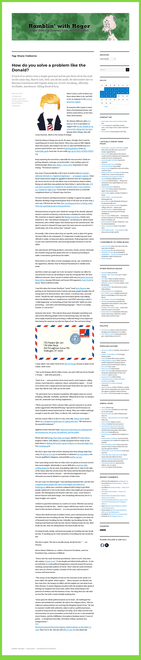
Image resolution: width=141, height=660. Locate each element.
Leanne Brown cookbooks (109, 438)
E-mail (103, 125)
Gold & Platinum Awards (109, 360)
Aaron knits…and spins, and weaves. (112, 148)
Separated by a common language (111, 383)
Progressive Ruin (106, 377)
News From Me (106, 369)
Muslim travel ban (72, 217)
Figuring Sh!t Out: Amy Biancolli (111, 172)
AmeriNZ (104, 273)
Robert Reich (79, 419)
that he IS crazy (49, 454)
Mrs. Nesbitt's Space (107, 293)
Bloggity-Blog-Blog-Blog (109, 275)
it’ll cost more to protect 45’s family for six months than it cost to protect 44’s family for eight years (64, 187)
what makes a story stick (62, 165)
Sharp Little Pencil (107, 312)
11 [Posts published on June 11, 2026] (118, 92)
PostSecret (104, 375)
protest (19, 101)
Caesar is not (50, 561)
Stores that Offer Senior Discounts (112, 455)
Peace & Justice (106, 216)
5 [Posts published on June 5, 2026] (122, 89)
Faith (103, 491)
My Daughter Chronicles (109, 299)
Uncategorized (16, 96)
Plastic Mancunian (107, 496)
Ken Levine (104, 367)
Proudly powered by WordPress (46, 649)
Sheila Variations (106, 387)
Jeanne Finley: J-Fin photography (111, 197)
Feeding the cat (123, 481)
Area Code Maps (106, 409)
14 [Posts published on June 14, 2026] (102, 96)
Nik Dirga (104, 301)
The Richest (105, 393)
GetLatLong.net (106, 434)
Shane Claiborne (17, 103)
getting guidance (72, 148)
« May (106, 106)
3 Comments (16, 106)
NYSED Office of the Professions (111, 451)
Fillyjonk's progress (107, 283)
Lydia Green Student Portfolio (110, 205)
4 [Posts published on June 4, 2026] (118, 89)
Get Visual (104, 181)
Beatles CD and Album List (109, 354)
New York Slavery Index (108, 444)
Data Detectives (106, 246)
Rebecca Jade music (107, 226)
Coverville (104, 358)
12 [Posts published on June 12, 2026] (123, 92)
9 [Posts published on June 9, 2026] (110, 92)
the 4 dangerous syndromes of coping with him (59, 421)
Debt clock (104, 432)
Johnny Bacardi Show (108, 291)
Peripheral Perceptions (108, 308)
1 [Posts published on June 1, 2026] (106, 89)
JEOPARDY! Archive (107, 252)
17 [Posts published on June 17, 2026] (114, 96)
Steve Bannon (80, 288)
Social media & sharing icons (59, 659)
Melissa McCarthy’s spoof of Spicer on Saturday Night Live (70, 443)
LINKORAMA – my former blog (111, 254)
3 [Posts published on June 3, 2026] (114, 89)
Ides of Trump (70, 364)
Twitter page (105, 258)
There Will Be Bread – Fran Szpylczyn (113, 230)
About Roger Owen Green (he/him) (112, 121)
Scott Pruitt (86, 280)
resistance (25, 101)
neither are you (76, 457)
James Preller (105, 193)
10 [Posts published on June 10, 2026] (114, 92)
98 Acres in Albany (107, 350)
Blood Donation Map (107, 414)
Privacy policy (105, 132)
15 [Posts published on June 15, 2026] (106, 96)
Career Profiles (106, 422)
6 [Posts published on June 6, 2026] (127, 89)
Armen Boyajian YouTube (109, 160)
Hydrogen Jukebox (107, 187)
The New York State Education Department (114, 459)
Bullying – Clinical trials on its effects (113, 418)
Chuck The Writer (106, 166)
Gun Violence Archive (108, 334)
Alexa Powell (105, 154)
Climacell (104, 424)
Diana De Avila (105, 168)
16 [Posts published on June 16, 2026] (110, 96)
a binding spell (44, 446)
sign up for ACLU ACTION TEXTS (80, 151)
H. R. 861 (68, 630)
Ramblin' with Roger (18, 649)
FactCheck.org (105, 330)
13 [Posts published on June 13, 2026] (127, 92)
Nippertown (105, 371)
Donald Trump (16, 99)
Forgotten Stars (106, 287)
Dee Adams (104, 279)
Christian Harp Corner (108, 164)
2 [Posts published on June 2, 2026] (110, 89)
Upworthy (104, 467)
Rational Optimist (106, 222)
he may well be (83, 454)
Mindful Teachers (107, 209)
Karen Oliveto (105, 201)
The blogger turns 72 (116, 516)
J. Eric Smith (105, 189)
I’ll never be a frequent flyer (118, 514)
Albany (103, 407)
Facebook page (106, 250)
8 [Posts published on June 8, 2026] (106, 92)
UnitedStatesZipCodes (108, 463)
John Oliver (85, 438)
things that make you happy (59, 438)
